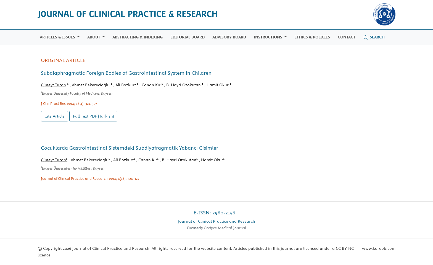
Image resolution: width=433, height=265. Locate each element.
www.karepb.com (378, 248)
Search (374, 37)
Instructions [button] (268, 37)
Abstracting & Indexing (137, 37)
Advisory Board (229, 37)
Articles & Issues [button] (58, 37)
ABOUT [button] (94, 37)
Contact (346, 37)
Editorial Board (187, 37)
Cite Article (54, 116)
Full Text (93, 116)
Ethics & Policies (312, 37)
